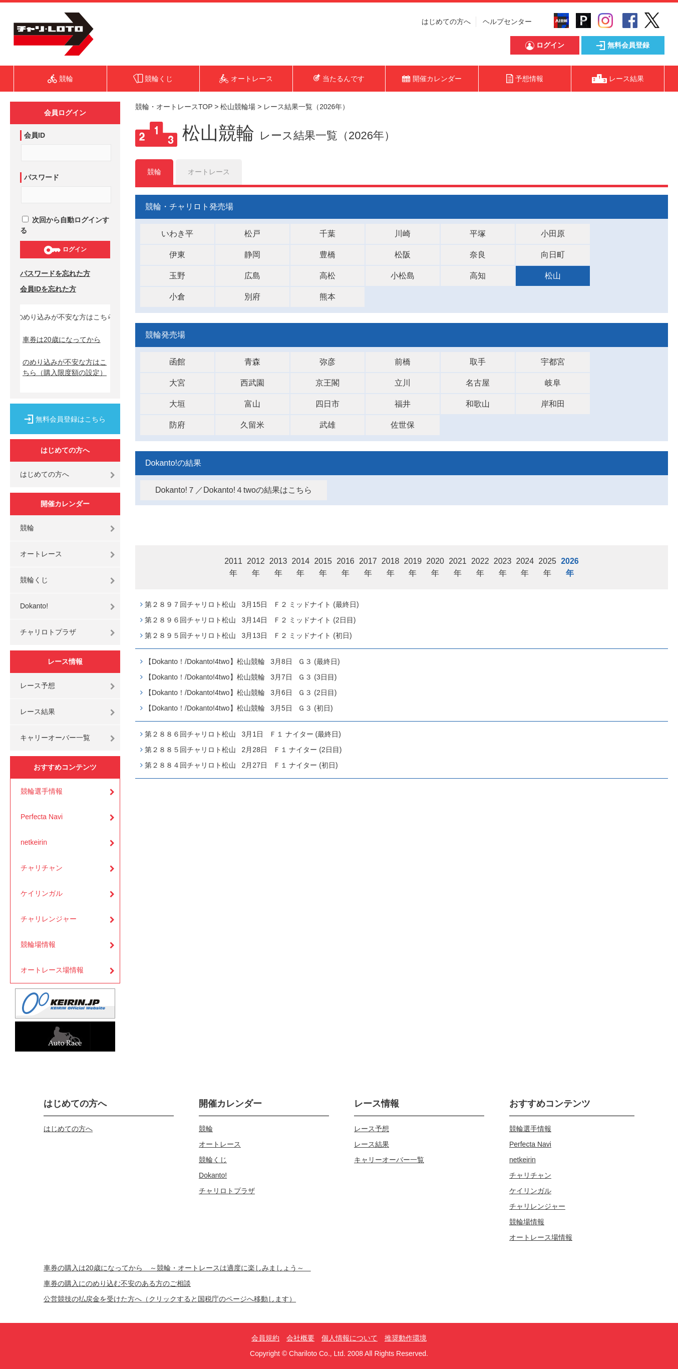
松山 (553, 275)
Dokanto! (34, 606)
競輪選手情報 (42, 791)
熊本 (327, 296)
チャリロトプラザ (48, 632)
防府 (177, 425)
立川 (403, 383)
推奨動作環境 (406, 1338)
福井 (403, 404)
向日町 (553, 254)
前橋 (403, 362)
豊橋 (327, 254)
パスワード (41, 177)
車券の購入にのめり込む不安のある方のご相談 (117, 1283)
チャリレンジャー (49, 919)
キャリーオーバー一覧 (55, 738)
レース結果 (37, 712)
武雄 (327, 425)
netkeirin (34, 842)
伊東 (177, 254)
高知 (478, 275)
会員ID (34, 135)
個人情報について (349, 1338)
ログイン (65, 249)
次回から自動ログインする (64, 225)
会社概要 (300, 1338)
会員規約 (265, 1338)
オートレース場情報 (52, 970)
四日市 (327, 404)
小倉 (177, 296)
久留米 (252, 425)
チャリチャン (42, 868)
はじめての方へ (446, 22)
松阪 (403, 254)
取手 (478, 362)
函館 (177, 362)
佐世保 (403, 425)
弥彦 (327, 362)
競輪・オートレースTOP (173, 107)
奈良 (478, 254)
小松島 (403, 275)
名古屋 (478, 383)
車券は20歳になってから (62, 339)
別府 (252, 296)
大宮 (177, 383)
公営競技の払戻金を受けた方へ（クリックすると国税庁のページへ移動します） (170, 1299)
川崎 (403, 233)
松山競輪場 (237, 107)
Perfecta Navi (42, 817)
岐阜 (553, 383)
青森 (252, 362)
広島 (252, 275)
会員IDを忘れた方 (48, 289)
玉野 (177, 275)
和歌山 (478, 404)
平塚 (478, 233)
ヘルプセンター (507, 22)
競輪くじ (34, 580)
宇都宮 (553, 362)
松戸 (252, 233)
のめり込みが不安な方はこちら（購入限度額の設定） (65, 367)
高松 (327, 275)
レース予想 (37, 685)
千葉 (327, 233)
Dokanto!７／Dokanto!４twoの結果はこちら (233, 490)
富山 (252, 404)
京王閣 (327, 383)
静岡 (252, 254)
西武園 (252, 383)
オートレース (41, 554)
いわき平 (177, 233)
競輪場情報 (38, 944)
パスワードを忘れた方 (55, 273)
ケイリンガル (42, 893)
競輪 (27, 528)
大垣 (177, 404)
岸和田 (553, 404)
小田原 (553, 233)
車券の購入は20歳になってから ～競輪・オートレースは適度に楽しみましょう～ (177, 1268)
